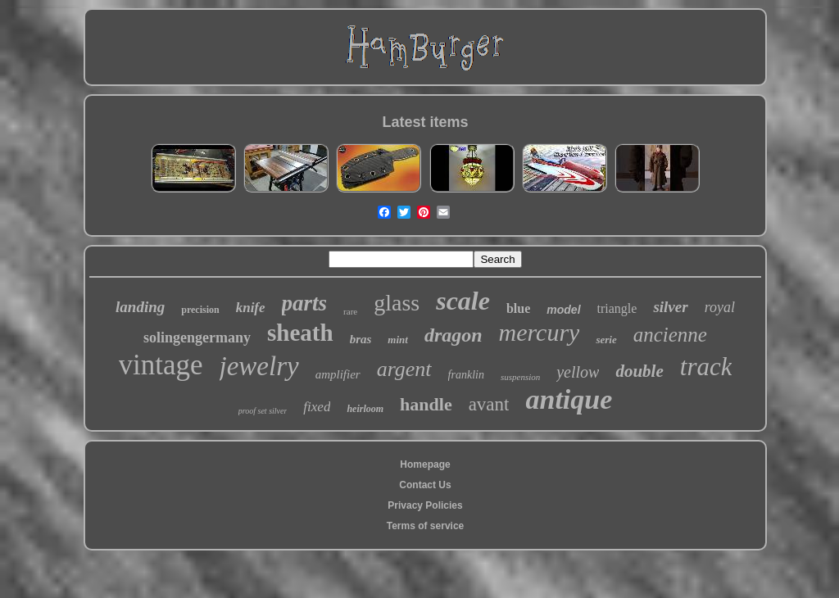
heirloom (365, 409)
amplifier (338, 374)
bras (361, 339)
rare (350, 311)
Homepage (425, 464)
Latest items (425, 122)
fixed (316, 407)
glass (397, 302)
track (706, 366)
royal (720, 307)
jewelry (259, 366)
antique (568, 399)
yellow (577, 372)
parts (305, 303)
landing (140, 306)
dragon (453, 335)
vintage (161, 365)
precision (200, 309)
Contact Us (425, 485)
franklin (466, 375)
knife (250, 307)
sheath (300, 332)
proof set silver (263, 410)
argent (404, 369)
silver (670, 306)
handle (426, 404)
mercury (539, 332)
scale (463, 300)
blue (518, 308)
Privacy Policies (425, 505)
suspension (520, 377)
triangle (617, 308)
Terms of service (426, 526)
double (639, 371)
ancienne (670, 335)
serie (606, 339)
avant (489, 404)
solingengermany (197, 337)
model (563, 309)
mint (398, 339)
